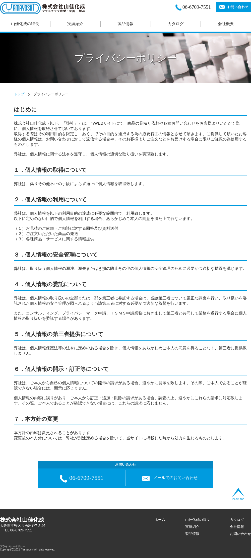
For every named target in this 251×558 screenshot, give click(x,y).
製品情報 (192, 534)
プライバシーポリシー (12, 546)
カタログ (176, 24)
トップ (19, 94)
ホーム (160, 520)
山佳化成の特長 (197, 520)
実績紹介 (192, 527)
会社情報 (237, 527)
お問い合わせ (240, 534)
